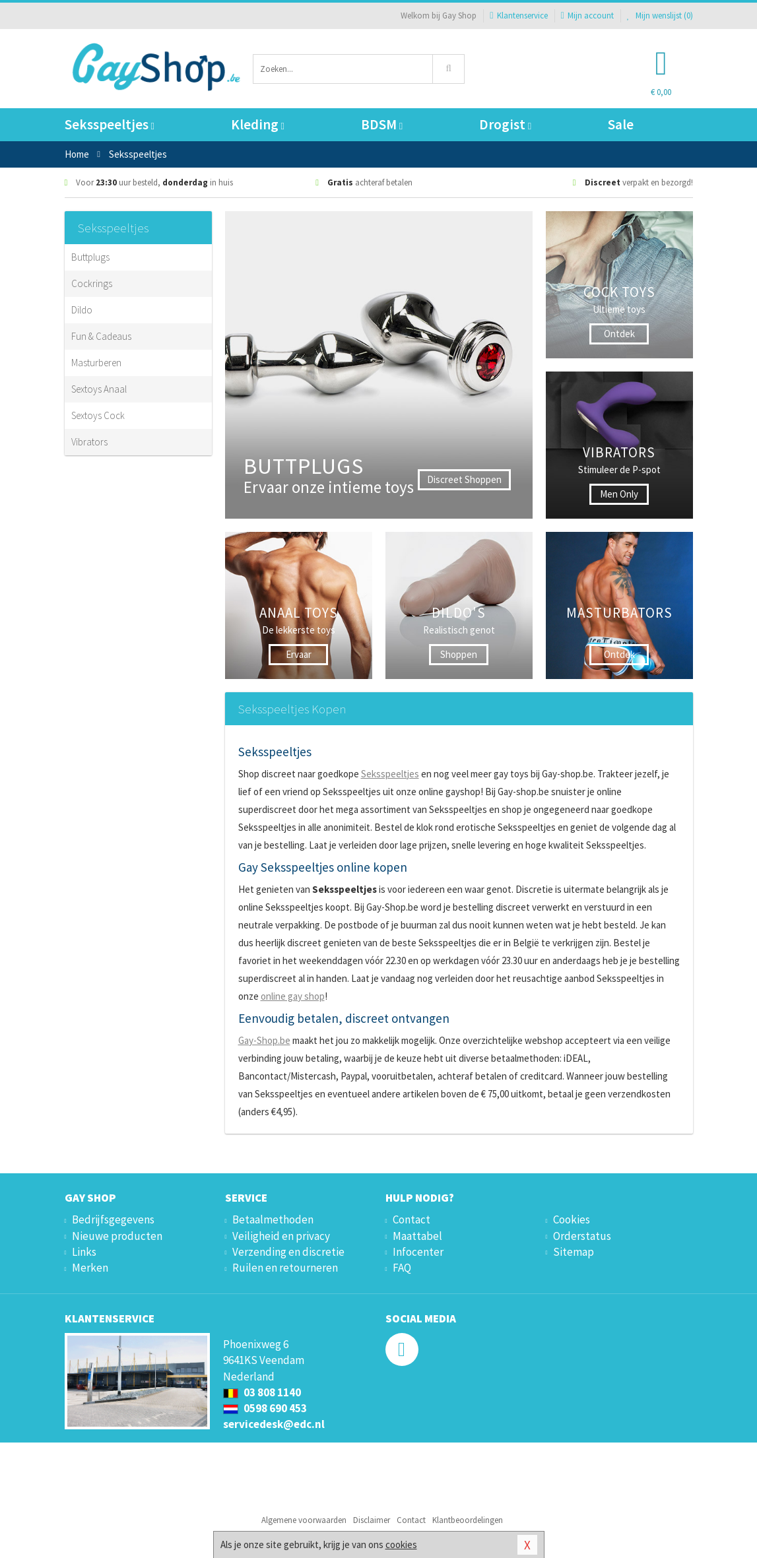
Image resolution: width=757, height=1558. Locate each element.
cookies (401, 1544)
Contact (411, 1219)
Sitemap (573, 1252)
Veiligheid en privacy (281, 1236)
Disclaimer (371, 1520)
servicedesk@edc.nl (274, 1424)
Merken (90, 1267)
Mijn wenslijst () (660, 15)
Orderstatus (582, 1236)
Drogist (505, 124)
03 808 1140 (262, 1392)
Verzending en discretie (288, 1252)
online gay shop (293, 996)
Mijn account (587, 15)
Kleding (257, 124)
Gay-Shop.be (264, 1040)
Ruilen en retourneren (285, 1267)
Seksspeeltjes (109, 124)
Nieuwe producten (117, 1236)
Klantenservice (518, 15)
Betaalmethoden (272, 1219)
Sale (621, 124)
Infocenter (418, 1252)
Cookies (571, 1219)
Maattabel (417, 1236)
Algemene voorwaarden (303, 1520)
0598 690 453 (265, 1408)
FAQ (402, 1267)
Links (84, 1252)
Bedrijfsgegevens (113, 1219)
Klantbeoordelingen (467, 1520)
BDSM (382, 124)
